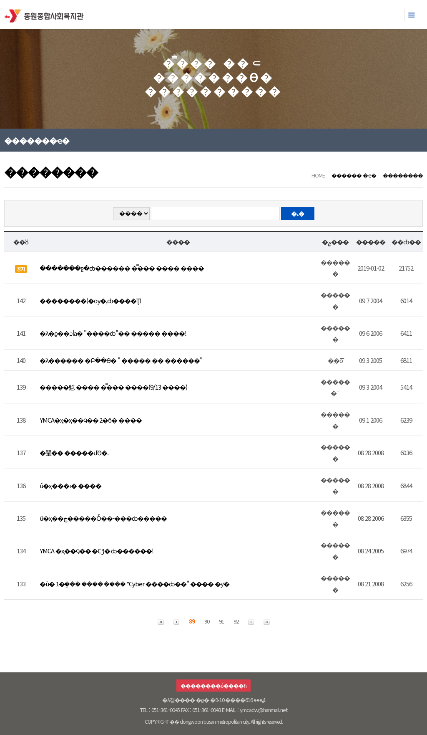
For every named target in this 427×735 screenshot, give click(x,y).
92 (236, 621)
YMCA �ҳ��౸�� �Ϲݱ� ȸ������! (96, 550)
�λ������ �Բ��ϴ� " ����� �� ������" (121, 360)
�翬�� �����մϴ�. (74, 452)
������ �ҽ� (354, 175)
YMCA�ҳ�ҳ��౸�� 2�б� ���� (91, 420)
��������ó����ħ (213, 685)
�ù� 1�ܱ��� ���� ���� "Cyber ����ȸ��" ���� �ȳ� (134, 583)
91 (221, 621)
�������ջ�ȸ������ (46, 14)
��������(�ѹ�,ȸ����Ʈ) (90, 300)
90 (206, 621)
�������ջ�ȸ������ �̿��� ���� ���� (122, 268)
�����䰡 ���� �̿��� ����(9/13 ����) (113, 387)
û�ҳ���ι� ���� (70, 485)
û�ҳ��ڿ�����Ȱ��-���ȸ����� (103, 518)
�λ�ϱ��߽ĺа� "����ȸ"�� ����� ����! (113, 333)
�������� (403, 175)
